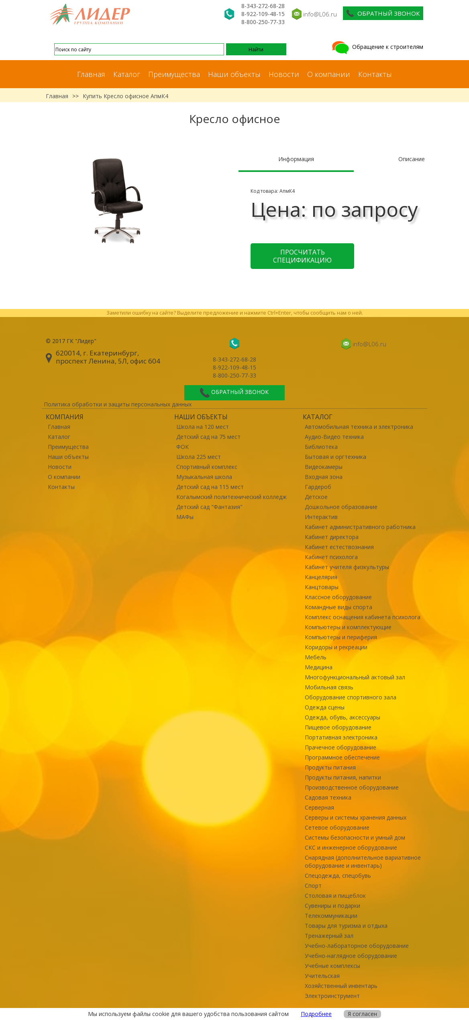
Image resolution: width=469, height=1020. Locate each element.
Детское (316, 497)
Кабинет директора (332, 537)
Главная (91, 74)
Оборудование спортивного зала (350, 697)
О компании (328, 74)
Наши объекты (234, 74)
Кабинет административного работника (360, 527)
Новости (284, 74)
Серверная (319, 807)
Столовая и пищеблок (335, 895)
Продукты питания (330, 767)
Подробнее (316, 1014)
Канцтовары (321, 587)
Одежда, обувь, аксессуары (342, 717)
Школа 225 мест (198, 457)
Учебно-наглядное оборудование (351, 955)
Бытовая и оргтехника (335, 457)
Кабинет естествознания (339, 547)
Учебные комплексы (332, 966)
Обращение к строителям (376, 46)
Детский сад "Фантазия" (209, 507)
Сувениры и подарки (332, 905)
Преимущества (174, 74)
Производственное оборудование (352, 787)
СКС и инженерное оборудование (351, 847)
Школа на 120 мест (202, 426)
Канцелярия (321, 577)
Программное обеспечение (342, 757)
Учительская (322, 976)
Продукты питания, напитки (343, 777)
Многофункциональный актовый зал (355, 677)
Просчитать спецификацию (302, 256)
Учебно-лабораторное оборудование (357, 945)
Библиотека (321, 446)
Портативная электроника (341, 737)
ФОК (182, 446)
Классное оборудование (338, 597)
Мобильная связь (329, 687)
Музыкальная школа (204, 477)
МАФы (185, 517)
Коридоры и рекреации (336, 647)
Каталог (126, 74)
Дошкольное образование (341, 507)
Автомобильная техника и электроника (359, 426)
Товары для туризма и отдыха (346, 925)
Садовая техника (328, 797)
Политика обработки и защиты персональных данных (118, 404)
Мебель (315, 657)
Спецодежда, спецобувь (338, 875)
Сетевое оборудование (337, 827)
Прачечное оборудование (340, 747)
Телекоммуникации (331, 915)
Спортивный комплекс (206, 467)
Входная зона (324, 477)
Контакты (375, 74)
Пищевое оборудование (338, 727)
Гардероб (318, 487)
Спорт (313, 885)
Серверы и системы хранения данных (355, 817)
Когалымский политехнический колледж (231, 497)
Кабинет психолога (331, 557)
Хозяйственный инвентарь (341, 986)
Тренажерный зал (329, 935)
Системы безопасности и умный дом (355, 837)
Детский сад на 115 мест (210, 487)
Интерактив (321, 517)
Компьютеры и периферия (341, 637)
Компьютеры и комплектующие (348, 627)
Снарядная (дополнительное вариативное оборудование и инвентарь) (363, 861)
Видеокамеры (324, 467)
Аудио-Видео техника (334, 436)
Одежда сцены (325, 707)
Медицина (318, 667)
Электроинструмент (332, 996)
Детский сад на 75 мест (208, 436)
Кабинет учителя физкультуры (347, 567)
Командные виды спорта (338, 607)
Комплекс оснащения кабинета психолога (362, 617)
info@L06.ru (320, 14)
